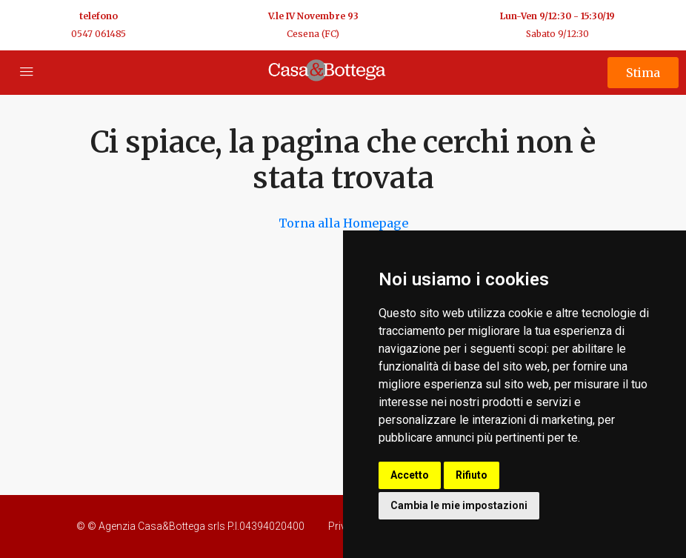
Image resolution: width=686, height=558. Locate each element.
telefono (98, 15)
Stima (643, 72)
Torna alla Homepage (343, 223)
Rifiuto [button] (471, 475)
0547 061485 (98, 33)
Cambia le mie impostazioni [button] (458, 505)
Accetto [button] (409, 475)
